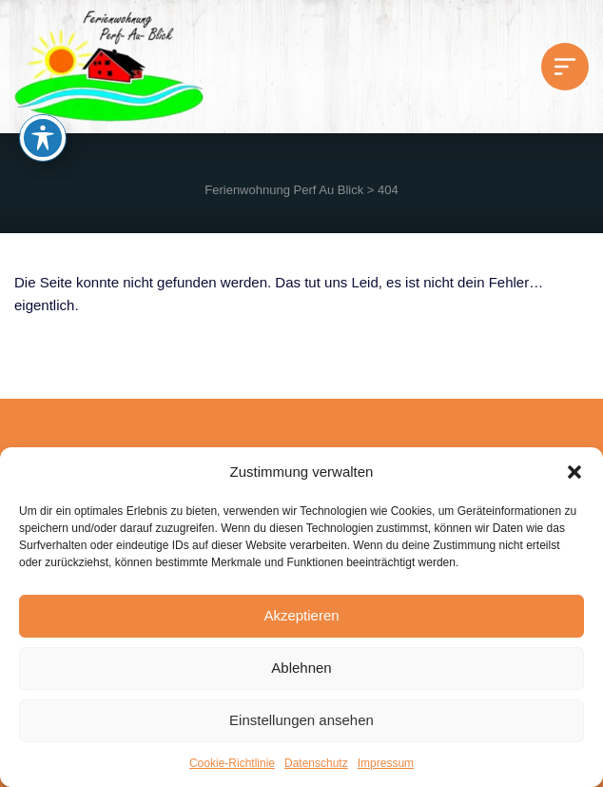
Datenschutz (316, 763)
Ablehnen (301, 667)
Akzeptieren (301, 615)
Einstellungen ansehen (301, 720)
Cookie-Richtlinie (232, 763)
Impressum (386, 763)
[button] (574, 472)
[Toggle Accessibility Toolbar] (43, 138)
